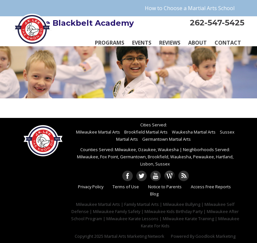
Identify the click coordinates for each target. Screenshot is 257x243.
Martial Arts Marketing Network (134, 236)
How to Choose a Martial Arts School (189, 8)
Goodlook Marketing (215, 236)
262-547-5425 (217, 22)
